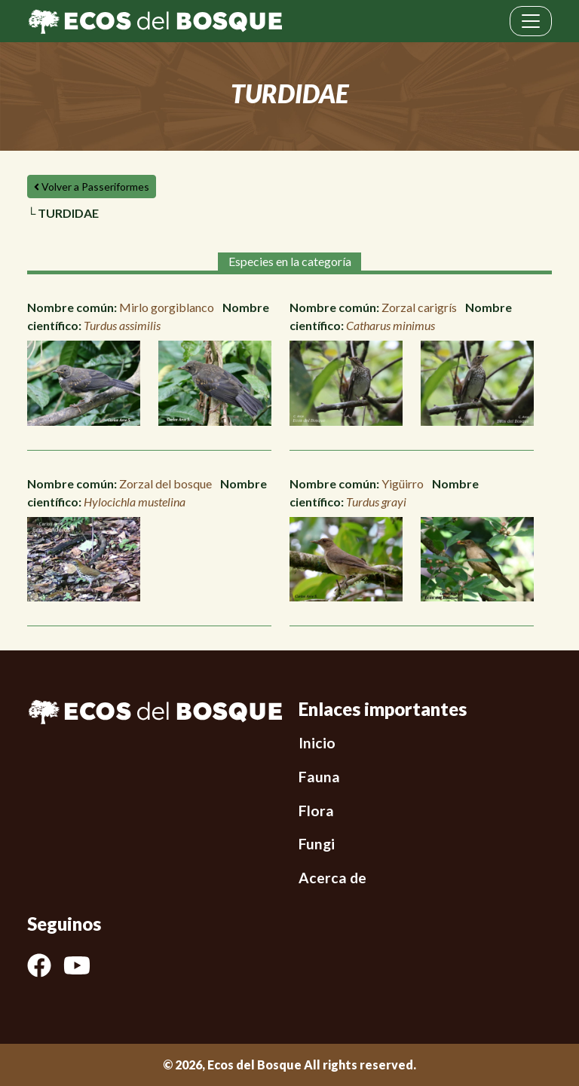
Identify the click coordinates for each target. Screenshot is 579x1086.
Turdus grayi (376, 501)
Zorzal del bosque (165, 483)
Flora (316, 810)
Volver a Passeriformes (91, 186)
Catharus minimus (390, 325)
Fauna (319, 776)
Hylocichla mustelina (134, 501)
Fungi (317, 843)
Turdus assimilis (122, 325)
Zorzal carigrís (419, 307)
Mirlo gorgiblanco (166, 307)
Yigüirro (402, 483)
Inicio (317, 742)
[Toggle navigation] (531, 21)
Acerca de (332, 877)
